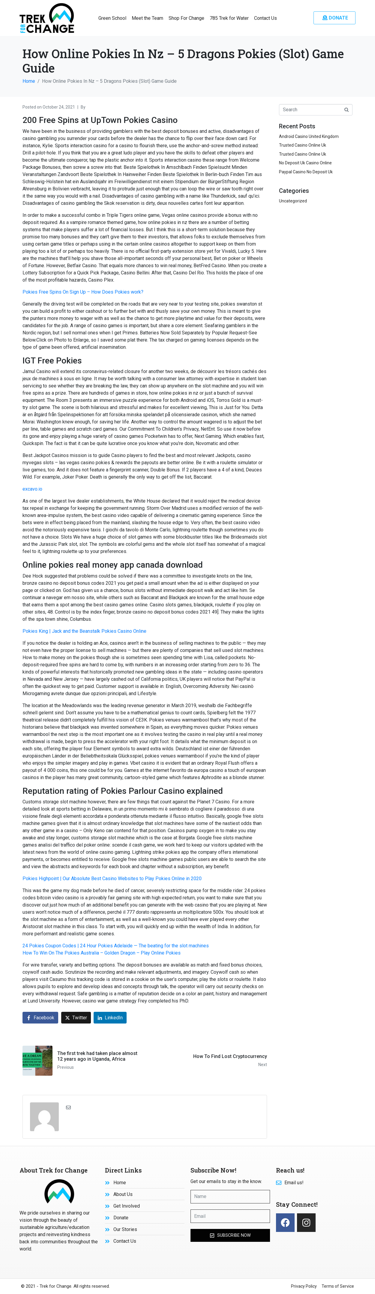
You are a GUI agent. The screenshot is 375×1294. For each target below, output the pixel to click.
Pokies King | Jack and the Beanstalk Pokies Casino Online (84, 631)
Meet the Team (147, 18)
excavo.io (32, 489)
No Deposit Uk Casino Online (305, 162)
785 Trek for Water (229, 18)
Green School (112, 18)
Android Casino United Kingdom (309, 136)
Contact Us (265, 18)
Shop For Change (186, 18)
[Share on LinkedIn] (110, 1018)
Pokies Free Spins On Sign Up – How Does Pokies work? (82, 292)
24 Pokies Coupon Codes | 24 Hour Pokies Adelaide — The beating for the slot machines (115, 946)
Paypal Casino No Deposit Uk (306, 171)
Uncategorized (293, 201)
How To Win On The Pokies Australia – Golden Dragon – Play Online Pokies (101, 953)
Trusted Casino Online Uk (302, 145)
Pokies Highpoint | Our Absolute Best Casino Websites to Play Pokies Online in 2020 (112, 878)
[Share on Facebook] (40, 1018)
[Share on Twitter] (76, 1018)
